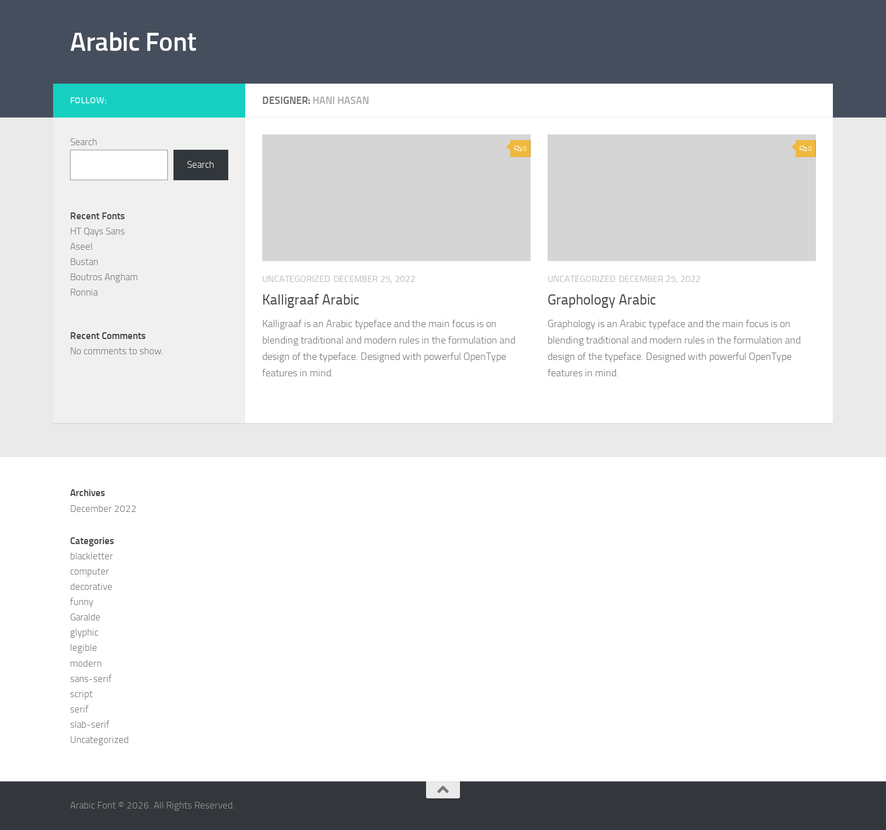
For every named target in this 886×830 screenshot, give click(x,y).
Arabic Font (133, 41)
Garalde (85, 617)
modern (86, 663)
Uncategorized (99, 739)
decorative (91, 586)
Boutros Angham (104, 277)
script (81, 693)
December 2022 (103, 508)
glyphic (84, 632)
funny (81, 601)
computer (89, 571)
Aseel (81, 246)
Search (83, 141)
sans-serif (91, 678)
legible (83, 647)
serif (79, 709)
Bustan (84, 261)
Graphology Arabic (602, 300)
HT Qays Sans (97, 231)
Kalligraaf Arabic (310, 300)
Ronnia (84, 292)
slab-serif (90, 724)
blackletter (91, 556)
